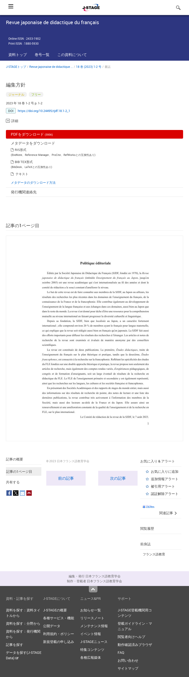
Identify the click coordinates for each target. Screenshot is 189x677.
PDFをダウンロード (32, 134)
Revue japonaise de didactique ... (51, 67)
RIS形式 (20, 149)
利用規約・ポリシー (58, 633)
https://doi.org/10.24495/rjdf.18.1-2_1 (44, 111)
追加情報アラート (164, 478)
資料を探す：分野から (23, 623)
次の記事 (118, 478)
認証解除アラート (164, 493)
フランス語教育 (154, 554)
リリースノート (92, 618)
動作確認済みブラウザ (135, 644)
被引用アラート (163, 486)
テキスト (22, 174)
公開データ (51, 625)
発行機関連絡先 (24, 191)
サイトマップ (128, 668)
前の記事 (66, 478)
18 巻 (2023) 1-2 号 (88, 67)
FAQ (121, 652)
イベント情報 (90, 633)
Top (93, 589)
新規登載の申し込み (58, 641)
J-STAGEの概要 (55, 610)
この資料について (72, 54)
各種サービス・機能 (58, 618)
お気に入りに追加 (164, 471)
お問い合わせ (128, 660)
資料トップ (17, 54)
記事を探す (14, 644)
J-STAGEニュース (94, 641)
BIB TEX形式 (24, 162)
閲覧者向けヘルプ (131, 636)
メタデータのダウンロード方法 (33, 182)
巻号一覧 (42, 54)
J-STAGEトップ (16, 67)
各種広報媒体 (90, 657)
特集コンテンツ (92, 649)
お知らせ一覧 (90, 610)
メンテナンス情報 (94, 625)
